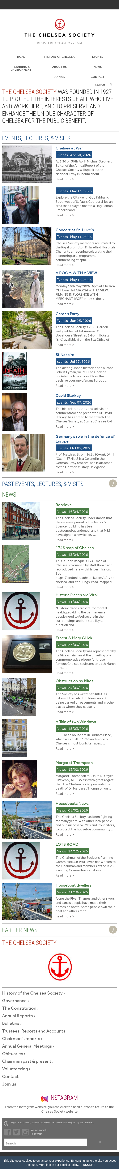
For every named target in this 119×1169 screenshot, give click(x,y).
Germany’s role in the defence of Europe (85, 438)
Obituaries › (13, 1053)
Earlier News (19, 930)
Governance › (15, 1000)
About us (59, 67)
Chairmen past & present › (28, 1061)
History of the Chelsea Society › (33, 993)
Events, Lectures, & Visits (36, 138)
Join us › (10, 1084)
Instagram (59, 1098)
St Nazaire (65, 354)
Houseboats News (72, 803)
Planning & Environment (21, 68)
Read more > (65, 179)
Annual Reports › (18, 1015)
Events (97, 56)
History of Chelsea (59, 56)
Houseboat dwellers (74, 885)
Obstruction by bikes (74, 680)
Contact (98, 77)
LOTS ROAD (67, 844)
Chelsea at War (69, 147)
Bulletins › (12, 1023)
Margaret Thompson (74, 762)
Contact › (11, 1076)
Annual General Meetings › (28, 1046)
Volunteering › (16, 1068)
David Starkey (68, 395)
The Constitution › (20, 1008)
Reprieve (64, 504)
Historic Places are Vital (77, 594)
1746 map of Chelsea (75, 547)
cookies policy (69, 1164)
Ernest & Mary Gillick (74, 637)
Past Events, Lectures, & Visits (42, 483)
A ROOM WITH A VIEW (76, 272)
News (98, 67)
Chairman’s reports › (22, 1038)
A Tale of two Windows (76, 721)
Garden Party (67, 313)
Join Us (59, 77)
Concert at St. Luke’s (75, 229)
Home (21, 56)
